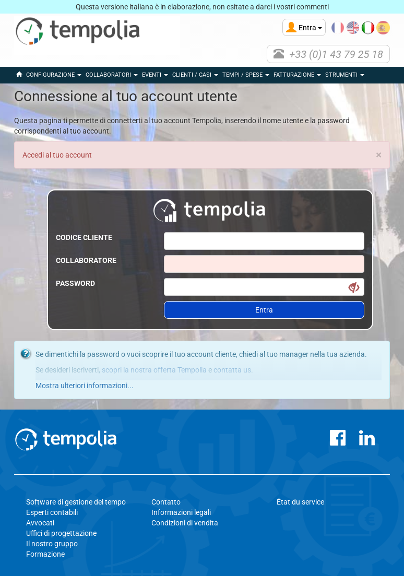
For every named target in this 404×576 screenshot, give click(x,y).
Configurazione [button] (53, 74)
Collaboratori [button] (112, 74)
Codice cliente (84, 237)
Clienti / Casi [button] (195, 74)
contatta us (232, 370)
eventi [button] (155, 74)
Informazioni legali (181, 512)
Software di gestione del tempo (76, 502)
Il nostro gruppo (52, 543)
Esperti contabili (52, 512)
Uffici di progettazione (61, 533)
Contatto (166, 502)
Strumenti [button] (344, 74)
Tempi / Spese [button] (245, 74)
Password (75, 283)
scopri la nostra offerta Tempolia (154, 370)
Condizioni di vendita (184, 523)
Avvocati (40, 523)
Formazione (45, 554)
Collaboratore (86, 260)
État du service (300, 502)
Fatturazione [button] (297, 74)
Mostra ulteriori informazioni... (84, 385)
